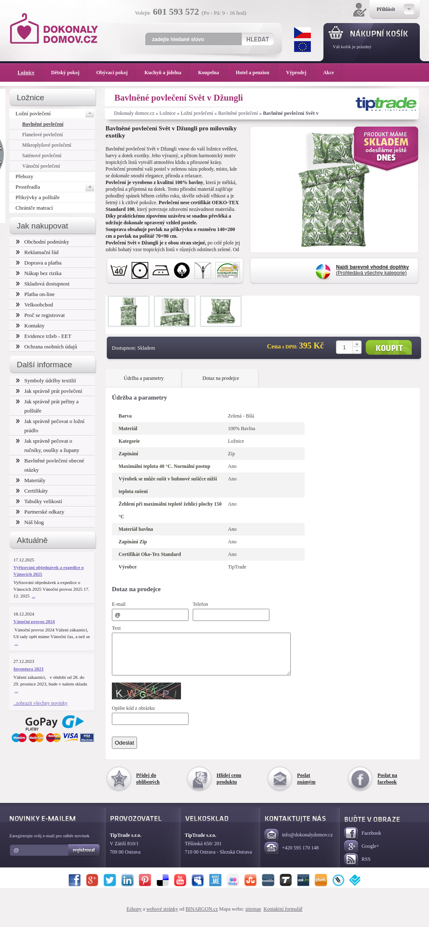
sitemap (253, 916)
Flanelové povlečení (42, 135)
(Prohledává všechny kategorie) (372, 270)
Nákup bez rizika (39, 273)
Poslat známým (306, 786)
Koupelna (212, 72)
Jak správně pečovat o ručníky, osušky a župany (47, 445)
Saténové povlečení (42, 155)
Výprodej (300, 72)
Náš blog (30, 522)
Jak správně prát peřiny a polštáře (47, 406)
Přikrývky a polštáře (37, 197)
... (33, 595)
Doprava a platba (39, 263)
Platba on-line (35, 294)
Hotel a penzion (257, 72)
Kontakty (30, 325)
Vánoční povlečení (41, 166)
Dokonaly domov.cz (134, 113)
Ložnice (168, 113)
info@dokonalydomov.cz (298, 842)
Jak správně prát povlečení (49, 391)
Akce (330, 72)
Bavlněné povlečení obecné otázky (50, 465)
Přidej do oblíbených (148, 786)
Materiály (30, 480)
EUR (302, 46)
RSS (357, 867)
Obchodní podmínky (42, 242)
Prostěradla (55, 187)
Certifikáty (32, 491)
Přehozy (25, 176)
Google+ (361, 854)
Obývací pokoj (116, 72)
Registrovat (84, 858)
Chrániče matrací (34, 208)
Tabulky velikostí (39, 501)
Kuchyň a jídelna (167, 72)
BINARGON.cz (202, 916)
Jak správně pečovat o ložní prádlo (50, 426)
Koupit (389, 347)
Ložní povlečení (197, 113)
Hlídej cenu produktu (229, 786)
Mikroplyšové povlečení (46, 145)
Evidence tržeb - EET (43, 336)
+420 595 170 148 (291, 855)
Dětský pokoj (69, 72)
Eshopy (134, 916)
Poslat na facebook (387, 786)
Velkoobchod (34, 304)
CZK (302, 32)
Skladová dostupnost (43, 283)
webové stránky (162, 916)
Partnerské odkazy (40, 512)
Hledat (257, 39)
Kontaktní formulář (283, 916)
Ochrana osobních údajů (46, 346)
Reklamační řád (37, 252)
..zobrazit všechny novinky (40, 703)
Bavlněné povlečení (238, 113)
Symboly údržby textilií (46, 380)
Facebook (362, 841)
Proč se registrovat (40, 315)
